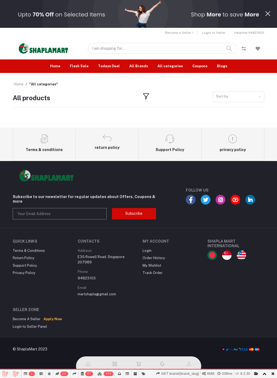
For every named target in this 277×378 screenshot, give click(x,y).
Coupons (199, 66)
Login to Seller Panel (30, 327)
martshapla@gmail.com (97, 294)
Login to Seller (214, 33)
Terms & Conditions (29, 251)
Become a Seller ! (179, 33)
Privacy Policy (24, 273)
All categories (170, 66)
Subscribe (134, 213)
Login (147, 251)
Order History (154, 258)
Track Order (153, 273)
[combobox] (238, 97)
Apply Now (53, 319)
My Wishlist (152, 265)
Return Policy (23, 258)
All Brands (138, 66)
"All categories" (43, 84)
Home (55, 66)
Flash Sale (79, 66)
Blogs (222, 66)
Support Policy (25, 265)
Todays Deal (109, 66)
